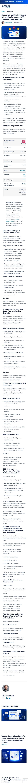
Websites (10, 11)
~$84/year (24, 183)
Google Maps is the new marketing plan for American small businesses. (13, 780)
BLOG (3, 11)
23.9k (24, 176)
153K (24, 174)
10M (24, 180)
